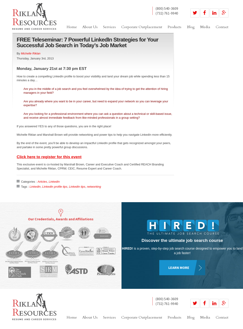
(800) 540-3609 (166, 9)
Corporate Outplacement (141, 27)
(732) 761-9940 (166, 13)
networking (94, 186)
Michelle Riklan (30, 53)
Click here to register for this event (49, 157)
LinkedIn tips (77, 186)
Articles (42, 181)
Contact (222, 27)
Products (174, 27)
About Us (90, 27)
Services (109, 27)
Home (72, 27)
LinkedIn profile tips (54, 186)
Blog (191, 27)
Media (205, 27)
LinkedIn (54, 181)
